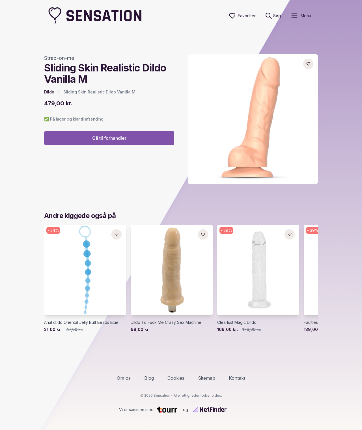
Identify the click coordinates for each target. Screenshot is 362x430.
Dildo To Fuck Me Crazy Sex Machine (166, 322)
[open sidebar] (301, 16)
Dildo (49, 92)
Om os (124, 378)
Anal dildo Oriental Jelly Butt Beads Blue (81, 322)
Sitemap (206, 378)
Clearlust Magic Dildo (237, 322)
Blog (149, 378)
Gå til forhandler (109, 138)
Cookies (175, 378)
